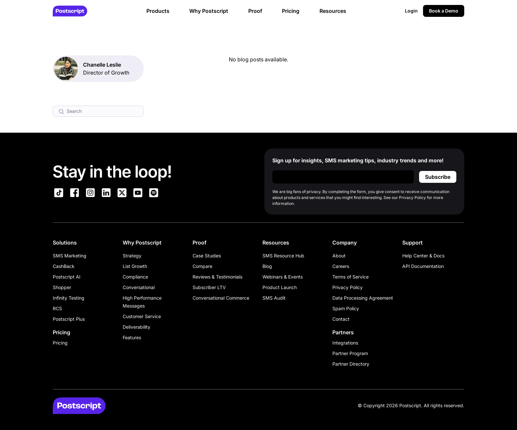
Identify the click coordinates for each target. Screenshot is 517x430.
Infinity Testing (68, 298)
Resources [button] (332, 11)
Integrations (345, 343)
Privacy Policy (347, 287)
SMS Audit (274, 298)
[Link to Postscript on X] (122, 194)
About (339, 255)
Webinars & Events (282, 277)
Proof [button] (255, 11)
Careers (340, 266)
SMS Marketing (69, 255)
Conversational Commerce (221, 298)
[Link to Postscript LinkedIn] (106, 194)
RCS (57, 308)
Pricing (60, 343)
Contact (341, 319)
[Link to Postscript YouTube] (138, 194)
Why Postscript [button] (208, 11)
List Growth (135, 266)
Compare (202, 266)
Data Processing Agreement (362, 298)
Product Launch (279, 287)
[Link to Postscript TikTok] (59, 194)
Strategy (132, 255)
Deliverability (136, 327)
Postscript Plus (69, 319)
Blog (267, 266)
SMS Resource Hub (283, 255)
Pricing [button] (290, 11)
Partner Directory (350, 364)
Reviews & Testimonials (217, 277)
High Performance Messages (142, 302)
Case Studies (207, 255)
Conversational (139, 287)
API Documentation (423, 266)
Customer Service (142, 316)
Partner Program (350, 353)
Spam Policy (345, 308)
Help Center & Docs (423, 255)
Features (132, 337)
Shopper (62, 287)
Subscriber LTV (209, 287)
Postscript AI (66, 277)
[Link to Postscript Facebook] (74, 194)
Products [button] (157, 11)
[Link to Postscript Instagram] (90, 194)
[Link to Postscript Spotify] (154, 194)
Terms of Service (350, 277)
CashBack (64, 266)
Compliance (135, 277)
